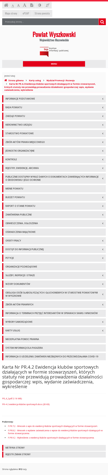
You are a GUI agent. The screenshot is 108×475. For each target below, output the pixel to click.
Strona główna (14, 80)
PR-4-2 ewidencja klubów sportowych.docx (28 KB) (26, 404)
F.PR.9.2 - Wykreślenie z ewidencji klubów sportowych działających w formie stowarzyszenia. (51, 437)
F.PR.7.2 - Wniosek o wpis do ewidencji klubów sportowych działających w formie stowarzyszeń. (53, 426)
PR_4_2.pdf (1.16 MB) (12, 398)
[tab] (54, 448)
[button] (54, 448)
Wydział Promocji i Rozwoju (60, 80)
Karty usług (35, 80)
